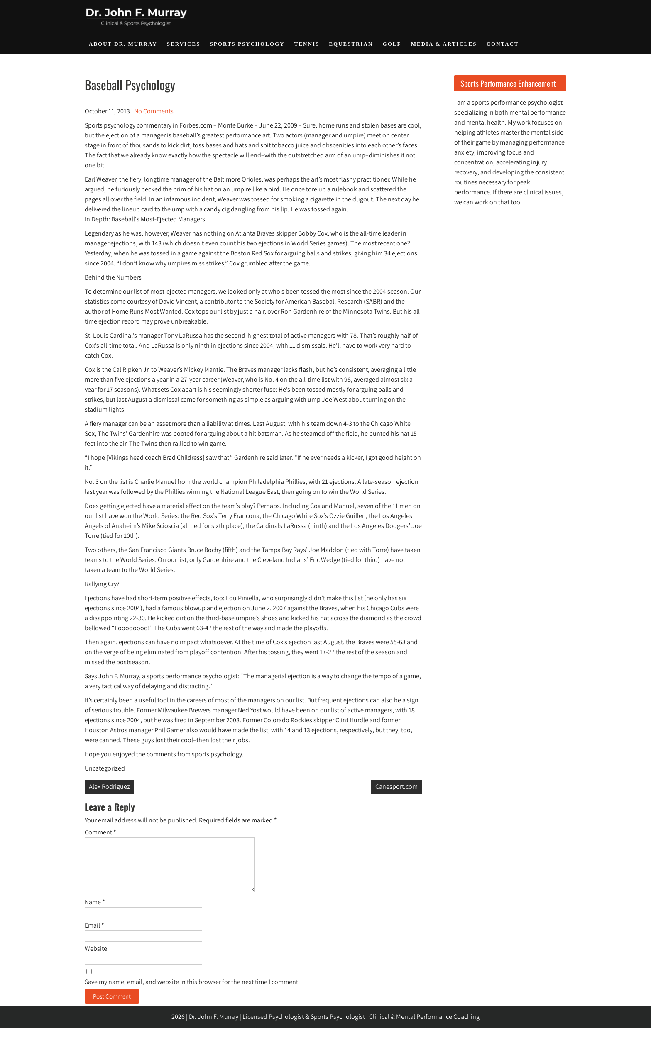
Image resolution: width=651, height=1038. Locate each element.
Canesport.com (396, 786)
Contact (503, 44)
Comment (100, 832)
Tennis (306, 44)
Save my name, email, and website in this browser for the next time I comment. (192, 991)
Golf (392, 44)
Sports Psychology (247, 44)
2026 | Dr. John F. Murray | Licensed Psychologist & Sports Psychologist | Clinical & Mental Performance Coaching (325, 1026)
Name (95, 912)
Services (184, 44)
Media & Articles (444, 44)
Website (96, 958)
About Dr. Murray (123, 44)
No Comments (154, 111)
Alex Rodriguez (109, 786)
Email (94, 935)
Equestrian (351, 44)
